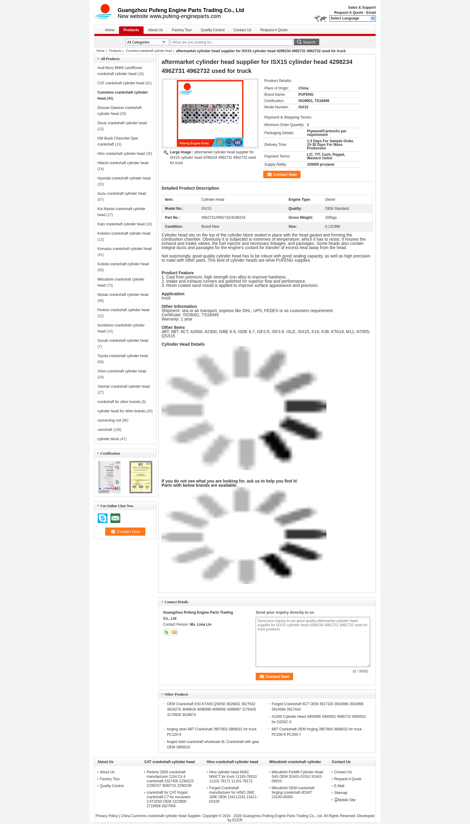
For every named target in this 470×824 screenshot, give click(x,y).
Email (371, 13)
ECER (237, 820)
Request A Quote (348, 13)
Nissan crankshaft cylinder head (122, 295)
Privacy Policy (107, 816)
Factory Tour (182, 30)
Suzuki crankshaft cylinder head (122, 340)
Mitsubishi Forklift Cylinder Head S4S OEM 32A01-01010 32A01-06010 (297, 776)
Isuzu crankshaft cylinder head (121, 193)
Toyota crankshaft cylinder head (122, 356)
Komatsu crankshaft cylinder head (124, 249)
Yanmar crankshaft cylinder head (123, 386)
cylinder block (108, 439)
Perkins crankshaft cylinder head (123, 310)
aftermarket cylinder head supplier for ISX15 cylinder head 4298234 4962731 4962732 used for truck (213, 157)
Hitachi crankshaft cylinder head (122, 163)
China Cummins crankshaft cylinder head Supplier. (161, 816)
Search (309, 42)
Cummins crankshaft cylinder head (149, 51)
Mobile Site (344, 800)
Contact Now (285, 174)
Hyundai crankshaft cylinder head (123, 178)
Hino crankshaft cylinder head (121, 154)
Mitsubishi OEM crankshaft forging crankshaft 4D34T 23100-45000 (293, 792)
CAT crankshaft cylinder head (120, 83)
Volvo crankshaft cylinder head (121, 371)
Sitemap (340, 793)
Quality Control (213, 30)
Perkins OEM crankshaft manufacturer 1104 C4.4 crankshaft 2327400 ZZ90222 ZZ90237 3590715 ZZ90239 (170, 779)
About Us (155, 30)
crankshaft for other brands (118, 402)
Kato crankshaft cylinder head (121, 224)
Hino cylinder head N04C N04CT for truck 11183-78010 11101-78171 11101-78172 (233, 776)
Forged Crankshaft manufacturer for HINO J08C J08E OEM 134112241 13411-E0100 (233, 795)
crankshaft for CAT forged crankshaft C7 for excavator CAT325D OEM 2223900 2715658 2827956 (169, 799)
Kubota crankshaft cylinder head (123, 264)
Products (131, 30)
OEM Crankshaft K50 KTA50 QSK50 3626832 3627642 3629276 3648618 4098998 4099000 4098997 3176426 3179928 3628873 (211, 709)
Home (110, 30)
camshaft (104, 430)
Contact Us (242, 30)
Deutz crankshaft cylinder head (122, 123)
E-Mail (339, 786)
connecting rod (109, 420)
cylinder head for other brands (121, 411)
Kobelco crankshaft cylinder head (123, 233)
